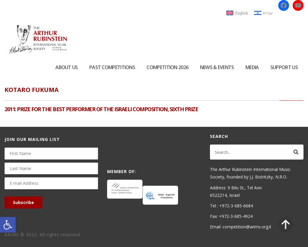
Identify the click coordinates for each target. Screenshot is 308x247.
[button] (8, 225)
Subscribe (23, 202)
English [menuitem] (241, 13)
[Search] (295, 152)
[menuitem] (237, 13)
